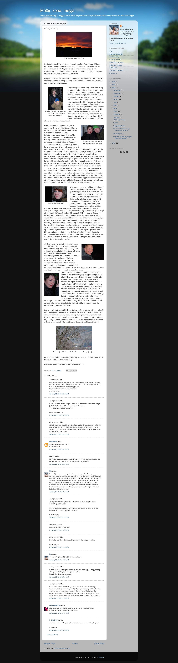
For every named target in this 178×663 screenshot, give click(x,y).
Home (75, 643)
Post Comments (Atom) (61, 648)
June (115, 102)
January (117, 117)
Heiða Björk (53, 620)
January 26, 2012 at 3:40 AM (59, 464)
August (116, 99)
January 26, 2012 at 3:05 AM (59, 415)
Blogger (101, 657)
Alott (110, 51)
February (117, 114)
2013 (114, 84)
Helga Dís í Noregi (115, 65)
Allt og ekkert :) (118, 134)
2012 (114, 87)
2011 (114, 143)
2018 (114, 82)
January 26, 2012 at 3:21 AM (59, 449)
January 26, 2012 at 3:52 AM (59, 517)
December (117, 90)
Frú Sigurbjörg (54, 605)
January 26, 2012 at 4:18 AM (59, 547)
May (115, 105)
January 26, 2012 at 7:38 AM (59, 598)
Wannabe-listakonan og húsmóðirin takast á (121, 129)
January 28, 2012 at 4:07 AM (59, 613)
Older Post (99, 643)
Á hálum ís (113, 73)
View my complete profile (117, 43)
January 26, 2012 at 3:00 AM (59, 394)
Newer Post (49, 643)
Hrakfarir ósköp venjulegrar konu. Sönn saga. (122, 137)
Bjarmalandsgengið (116, 54)
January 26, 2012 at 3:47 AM (59, 492)
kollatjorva (53, 441)
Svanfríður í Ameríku (116, 70)
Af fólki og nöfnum (119, 120)
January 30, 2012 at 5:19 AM (59, 630)
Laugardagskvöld (119, 126)
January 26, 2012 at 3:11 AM (59, 434)
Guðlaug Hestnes (115, 59)
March (116, 111)
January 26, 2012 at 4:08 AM (59, 530)
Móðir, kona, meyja (57, 10)
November (117, 93)
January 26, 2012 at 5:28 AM (59, 577)
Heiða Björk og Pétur (116, 62)
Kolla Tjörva (113, 68)
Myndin (115, 123)
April (115, 108)
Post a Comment (53, 634)
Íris (50, 471)
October (117, 96)
